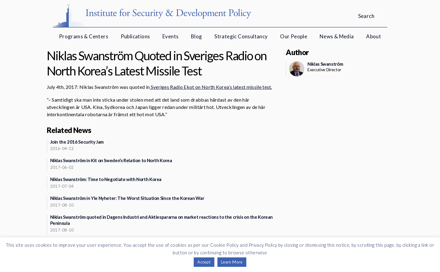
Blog (196, 36)
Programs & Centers (83, 36)
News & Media (337, 36)
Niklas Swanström (325, 64)
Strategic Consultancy (241, 36)
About (373, 36)
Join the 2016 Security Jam (77, 142)
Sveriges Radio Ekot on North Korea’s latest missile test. (211, 87)
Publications (135, 36)
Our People (293, 36)
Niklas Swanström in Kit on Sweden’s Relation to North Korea (111, 160)
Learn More (232, 262)
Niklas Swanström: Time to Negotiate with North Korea (106, 179)
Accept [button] (203, 262)
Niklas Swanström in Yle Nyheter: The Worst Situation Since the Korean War (127, 198)
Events (170, 36)
